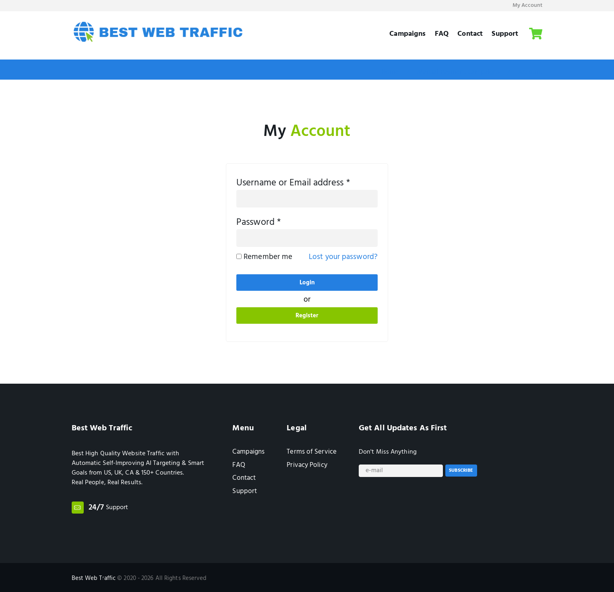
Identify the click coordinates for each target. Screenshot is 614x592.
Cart (536, 30)
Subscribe (461, 471)
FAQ (442, 33)
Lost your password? (343, 257)
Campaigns (407, 33)
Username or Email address (293, 183)
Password (258, 222)
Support (505, 33)
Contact (470, 33)
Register (307, 316)
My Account (528, 5)
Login (307, 283)
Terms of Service (312, 451)
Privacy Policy (307, 465)
